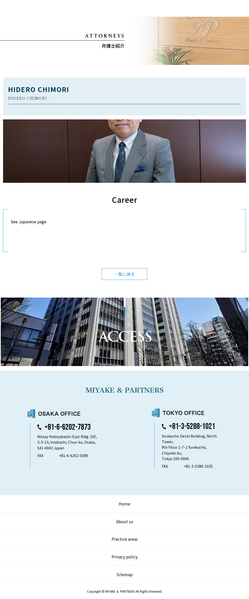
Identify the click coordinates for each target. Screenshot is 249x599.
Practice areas (125, 539)
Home (124, 504)
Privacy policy (125, 557)
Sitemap (124, 574)
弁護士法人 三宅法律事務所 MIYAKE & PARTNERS (25, 8)
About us (124, 521)
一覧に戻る (124, 274)
